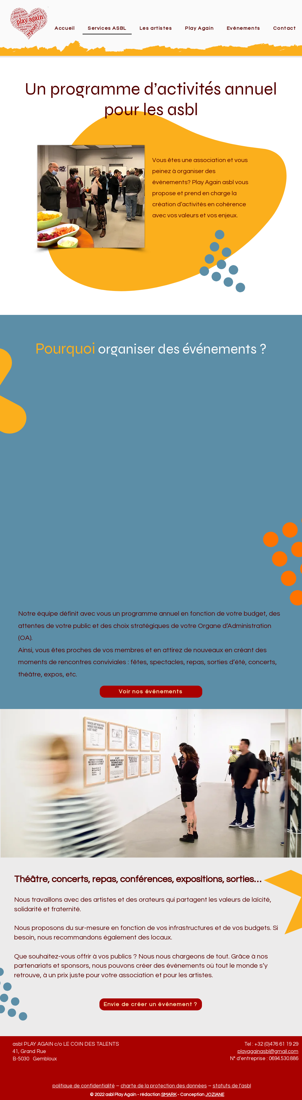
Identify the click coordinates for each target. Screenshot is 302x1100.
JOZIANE (214, 1094)
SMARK (168, 1094)
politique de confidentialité (83, 1086)
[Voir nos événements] (151, 692)
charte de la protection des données (164, 1086)
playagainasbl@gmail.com (268, 1051)
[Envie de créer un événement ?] (150, 1004)
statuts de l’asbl (232, 1086)
